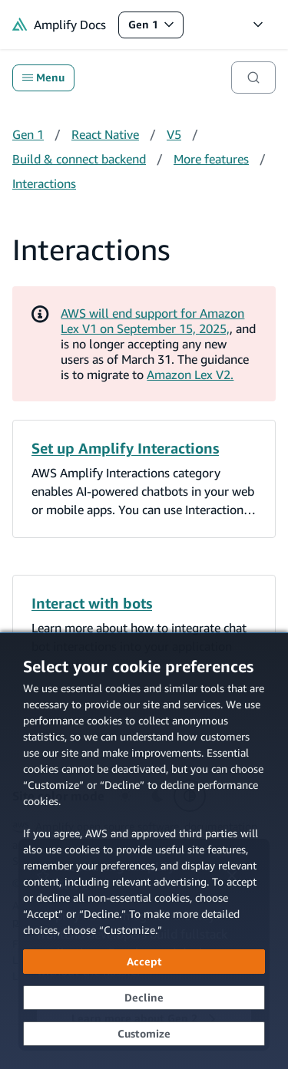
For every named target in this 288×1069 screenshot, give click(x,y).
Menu (43, 77)
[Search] (253, 77)
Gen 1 (155, 28)
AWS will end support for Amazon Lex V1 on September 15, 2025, (152, 320)
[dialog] (144, 850)
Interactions (44, 183)
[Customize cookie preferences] (144, 1033)
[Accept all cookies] (144, 961)
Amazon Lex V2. (190, 374)
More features (211, 159)
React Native (105, 134)
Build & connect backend (79, 159)
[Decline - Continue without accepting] (144, 997)
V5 (174, 134)
